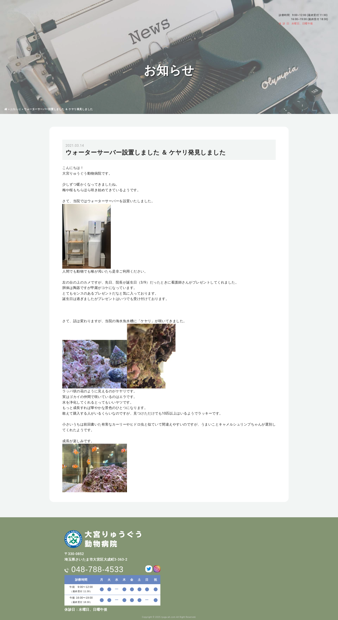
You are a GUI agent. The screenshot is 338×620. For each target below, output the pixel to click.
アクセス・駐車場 (261, 11)
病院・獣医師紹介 (119, 14)
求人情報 (225, 14)
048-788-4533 (306, 7)
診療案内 (144, 14)
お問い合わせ (259, 17)
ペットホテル (186, 14)
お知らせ (15, 109)
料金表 (207, 14)
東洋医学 (164, 14)
